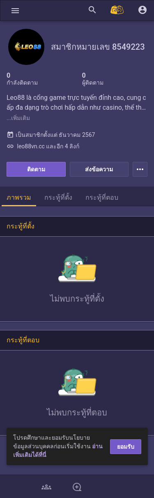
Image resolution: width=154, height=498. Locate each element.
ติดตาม (36, 169)
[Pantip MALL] (117, 10)
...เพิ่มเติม (18, 118)
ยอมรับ (125, 446)
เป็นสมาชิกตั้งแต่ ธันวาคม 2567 (51, 134)
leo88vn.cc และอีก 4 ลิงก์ (43, 146)
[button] (15, 10)
